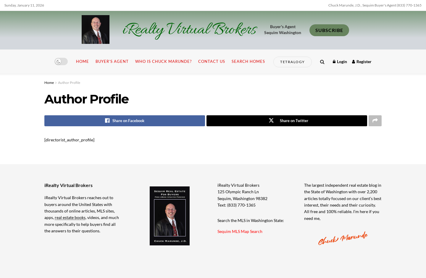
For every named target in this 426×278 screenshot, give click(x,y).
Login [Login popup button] (340, 61)
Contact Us (211, 61)
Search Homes (248, 61)
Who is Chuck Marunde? (163, 61)
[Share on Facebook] (124, 121)
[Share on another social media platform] (375, 121)
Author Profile (69, 82)
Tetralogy (292, 62)
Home (82, 61)
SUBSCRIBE (329, 30)
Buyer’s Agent (112, 61)
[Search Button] (322, 61)
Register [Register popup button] (362, 61)
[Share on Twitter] (286, 121)
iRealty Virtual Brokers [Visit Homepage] (189, 30)
